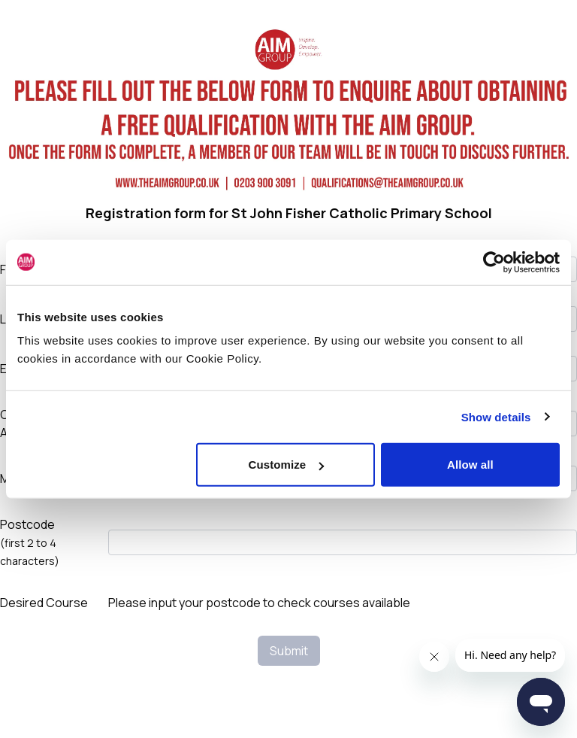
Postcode (29, 542)
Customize (287, 464)
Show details (496, 416)
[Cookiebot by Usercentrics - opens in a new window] (494, 262)
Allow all (470, 464)
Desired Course (44, 602)
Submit (289, 650)
